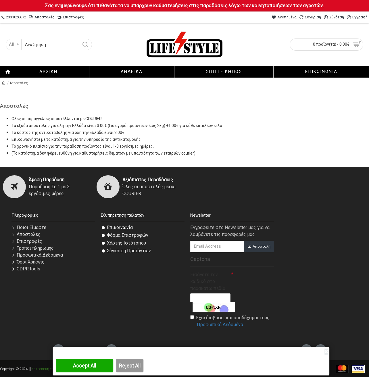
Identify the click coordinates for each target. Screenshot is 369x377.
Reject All (130, 366)
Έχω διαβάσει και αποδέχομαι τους (230, 321)
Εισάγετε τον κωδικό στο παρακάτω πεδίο (207, 281)
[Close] (326, 352)
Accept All (84, 366)
